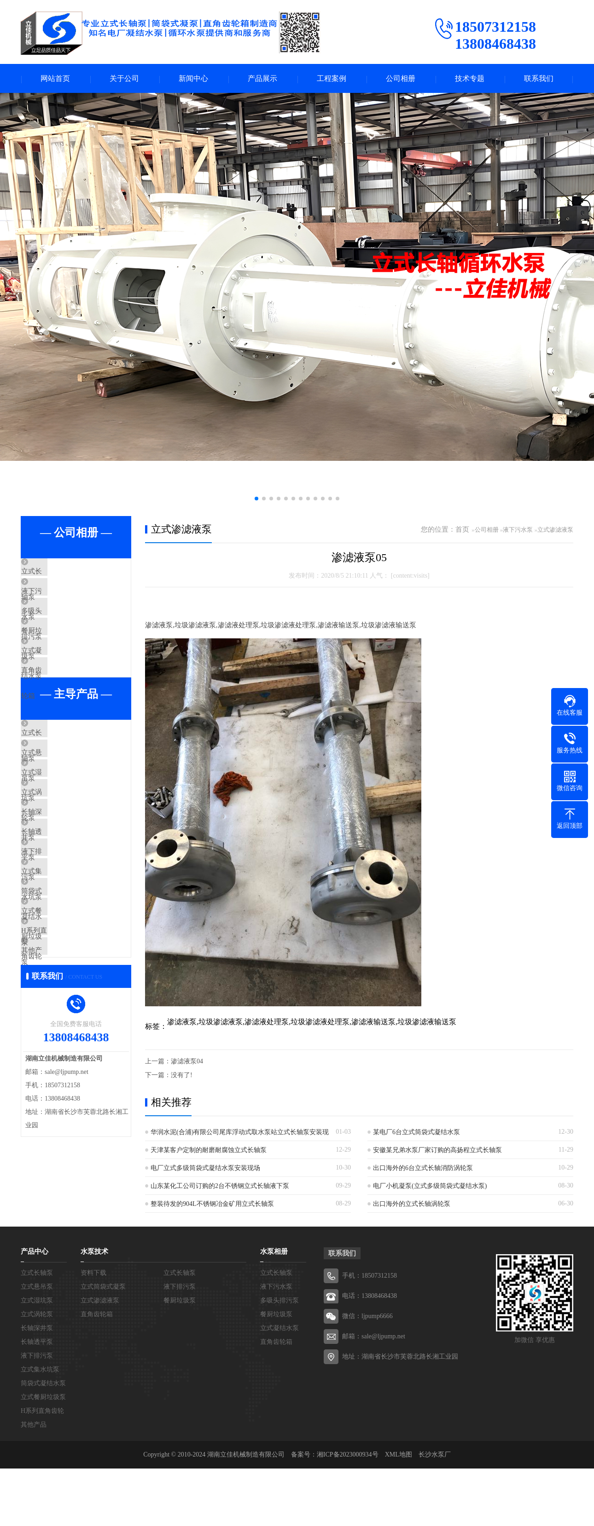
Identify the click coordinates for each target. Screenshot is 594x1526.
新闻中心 (193, 79)
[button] (256, 499)
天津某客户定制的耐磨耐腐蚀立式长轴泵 (209, 1150)
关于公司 (124, 79)
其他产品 (56, 1077)
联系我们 (538, 79)
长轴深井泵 (59, 887)
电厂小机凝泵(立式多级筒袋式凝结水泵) (430, 1186)
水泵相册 (274, 1309)
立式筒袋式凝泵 (103, 1344)
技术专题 (469, 79)
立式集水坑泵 (63, 968)
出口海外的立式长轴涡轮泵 (411, 1204)
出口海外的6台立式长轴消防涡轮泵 (423, 1168)
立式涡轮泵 (59, 860)
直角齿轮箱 (59, 708)
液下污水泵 (59, 600)
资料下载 (93, 1330)
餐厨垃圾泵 (59, 654)
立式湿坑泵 (59, 833)
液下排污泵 (59, 941)
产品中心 (34, 1309)
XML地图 (398, 1512)
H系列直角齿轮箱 (69, 1050)
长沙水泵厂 (435, 1512)
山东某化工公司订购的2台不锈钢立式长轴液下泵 (220, 1186)
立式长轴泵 (59, 573)
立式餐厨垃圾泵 (66, 1023)
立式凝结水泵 (63, 681)
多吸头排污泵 (63, 627)
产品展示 (262, 79)
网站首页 (55, 79)
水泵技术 (94, 1309)
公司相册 (400, 79)
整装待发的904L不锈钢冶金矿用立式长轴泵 (212, 1204)
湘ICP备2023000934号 (348, 1512)
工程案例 (331, 79)
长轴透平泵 (59, 914)
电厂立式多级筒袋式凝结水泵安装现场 (205, 1168)
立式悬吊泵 (59, 805)
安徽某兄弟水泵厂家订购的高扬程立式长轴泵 (437, 1150)
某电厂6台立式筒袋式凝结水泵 (416, 1133)
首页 (462, 530)
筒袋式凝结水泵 (66, 995)
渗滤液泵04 (187, 1062)
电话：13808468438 (369, 1353)
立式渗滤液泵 (555, 530)
